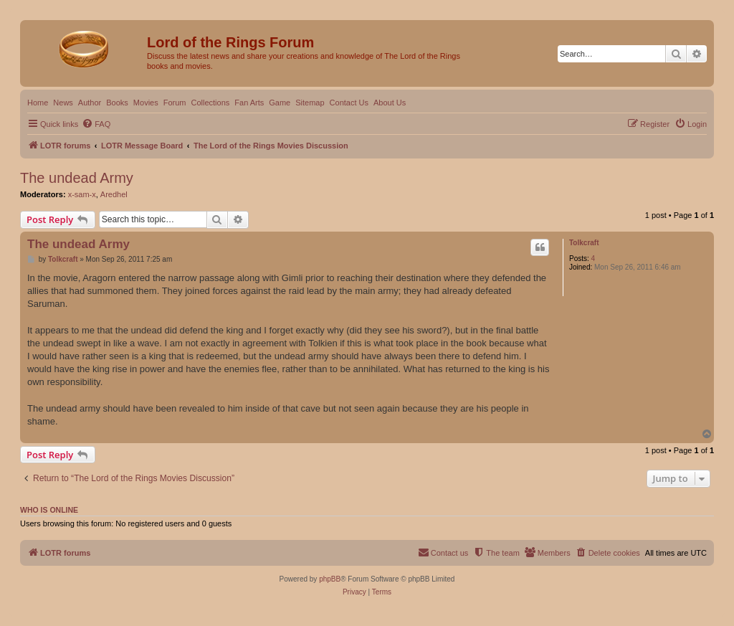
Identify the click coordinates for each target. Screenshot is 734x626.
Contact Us (349, 102)
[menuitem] (96, 124)
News (63, 102)
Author (89, 102)
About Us (389, 102)
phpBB (329, 579)
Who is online (49, 510)
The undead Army (76, 178)
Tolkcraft (584, 243)
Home (37, 102)
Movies (145, 102)
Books (117, 102)
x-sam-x (82, 194)
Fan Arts (249, 102)
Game (279, 102)
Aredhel (114, 194)
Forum (174, 102)
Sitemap (309, 102)
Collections (210, 102)
